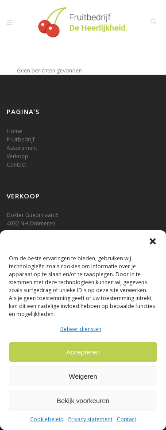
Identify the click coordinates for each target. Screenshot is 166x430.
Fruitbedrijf (21, 139)
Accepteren (83, 352)
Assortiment (22, 148)
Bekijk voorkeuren (83, 400)
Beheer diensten (80, 329)
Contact (126, 419)
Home (14, 131)
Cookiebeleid (47, 419)
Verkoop (17, 156)
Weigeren (83, 376)
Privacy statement (90, 419)
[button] (152, 241)
